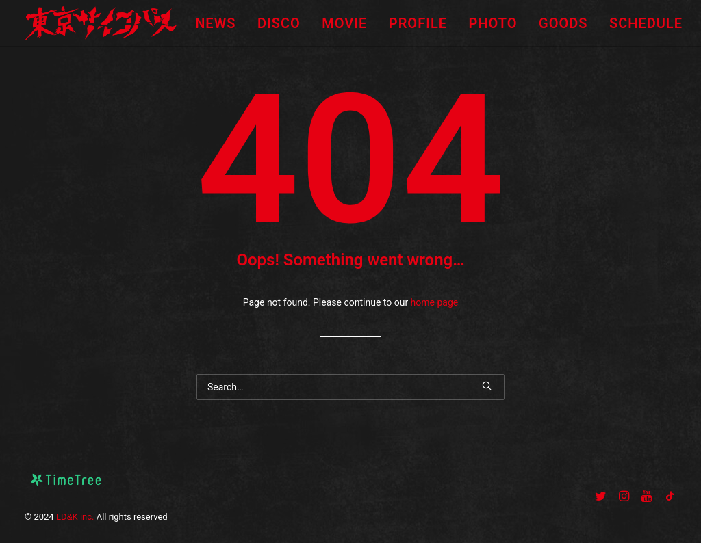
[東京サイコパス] (101, 23)
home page (435, 302)
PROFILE (418, 23)
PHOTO (492, 23)
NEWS (215, 23)
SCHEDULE (646, 23)
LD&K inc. (75, 517)
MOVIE (344, 23)
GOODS (563, 23)
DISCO (279, 23)
